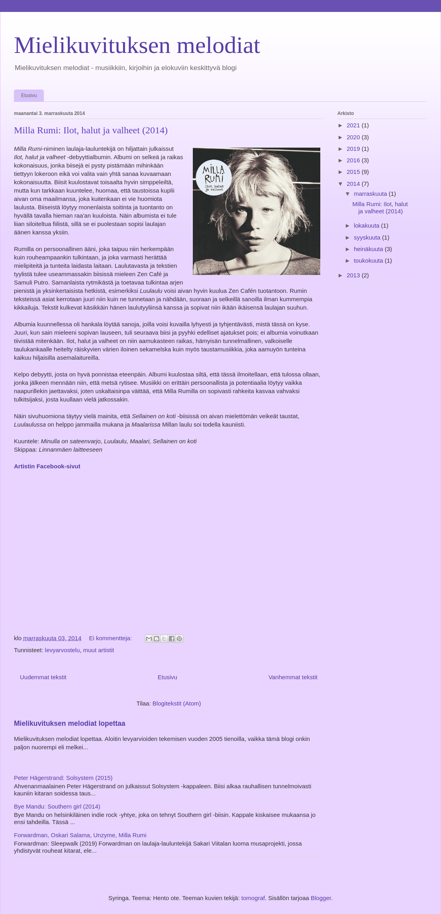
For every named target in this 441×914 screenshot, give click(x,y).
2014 (354, 183)
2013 (354, 275)
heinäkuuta (369, 249)
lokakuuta (367, 225)
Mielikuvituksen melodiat (137, 45)
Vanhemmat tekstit (293, 677)
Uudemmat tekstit (43, 677)
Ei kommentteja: (111, 638)
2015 (354, 171)
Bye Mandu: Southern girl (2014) (57, 806)
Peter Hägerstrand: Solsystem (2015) (63, 777)
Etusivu (29, 95)
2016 (354, 160)
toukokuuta (369, 260)
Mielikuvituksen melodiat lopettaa (69, 723)
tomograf (253, 898)
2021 (354, 125)
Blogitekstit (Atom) (177, 703)
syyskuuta (368, 237)
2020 (354, 137)
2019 (354, 148)
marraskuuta (371, 193)
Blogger (321, 898)
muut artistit (98, 650)
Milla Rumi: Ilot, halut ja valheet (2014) (91, 130)
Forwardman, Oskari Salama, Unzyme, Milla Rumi (80, 835)
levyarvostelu (62, 650)
